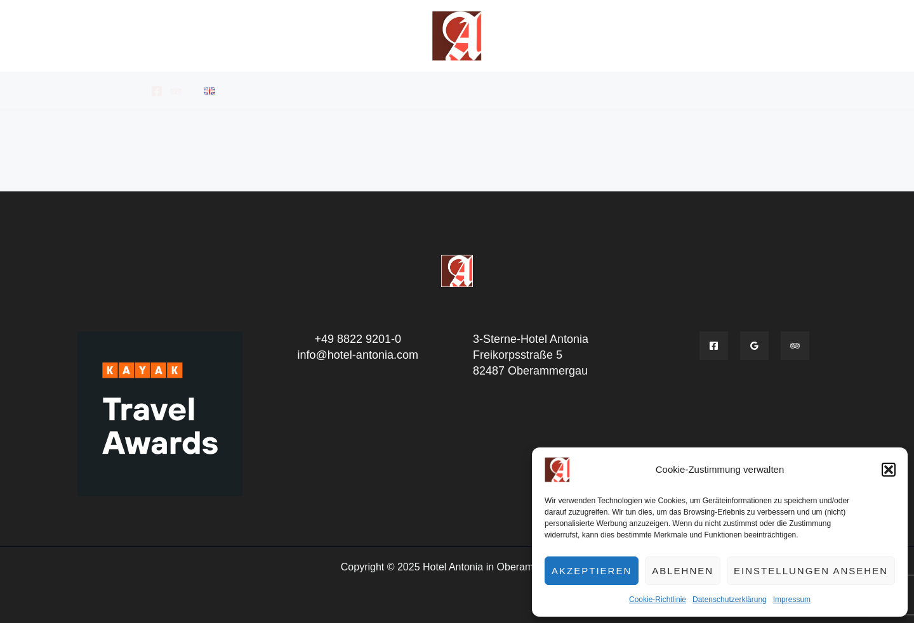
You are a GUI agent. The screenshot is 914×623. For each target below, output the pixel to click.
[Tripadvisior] (795, 345)
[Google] (754, 345)
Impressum (792, 599)
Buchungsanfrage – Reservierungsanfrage (492, 90)
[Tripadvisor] (176, 91)
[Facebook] (156, 91)
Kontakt (692, 90)
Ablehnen (682, 570)
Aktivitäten (631, 90)
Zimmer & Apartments (328, 90)
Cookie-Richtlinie (657, 599)
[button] (888, 469)
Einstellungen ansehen (811, 570)
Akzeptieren (592, 570)
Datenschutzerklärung (729, 599)
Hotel (246, 90)
